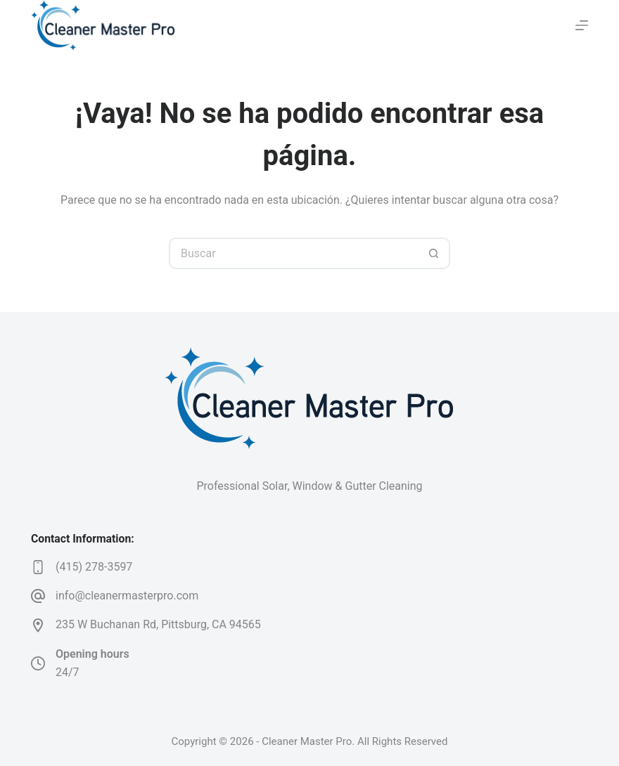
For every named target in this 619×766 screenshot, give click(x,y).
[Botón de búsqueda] (434, 253)
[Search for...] (294, 253)
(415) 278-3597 (94, 566)
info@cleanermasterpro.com (127, 595)
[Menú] (581, 25)
